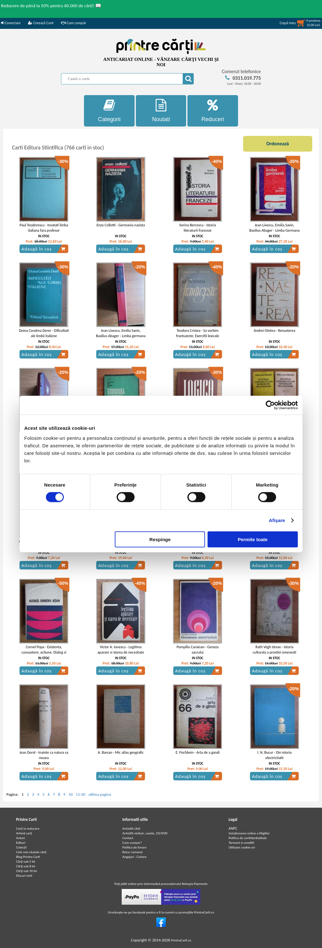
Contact (127, 838)
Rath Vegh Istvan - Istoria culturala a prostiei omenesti (275, 649)
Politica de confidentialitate (248, 838)
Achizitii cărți (131, 829)
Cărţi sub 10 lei (26, 871)
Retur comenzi (132, 852)
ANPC (233, 828)
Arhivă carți (24, 833)
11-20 (80, 794)
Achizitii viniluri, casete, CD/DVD (144, 833)
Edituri (20, 843)
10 (71, 794)
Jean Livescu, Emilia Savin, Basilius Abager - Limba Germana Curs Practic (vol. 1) (274, 230)
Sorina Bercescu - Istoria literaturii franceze (197, 228)
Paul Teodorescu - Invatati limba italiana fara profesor (43, 228)
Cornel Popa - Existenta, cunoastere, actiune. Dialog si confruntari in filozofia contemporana (43, 655)
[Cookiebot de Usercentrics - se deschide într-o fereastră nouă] (270, 405)
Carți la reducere (27, 829)
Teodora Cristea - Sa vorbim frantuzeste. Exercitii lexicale (197, 333)
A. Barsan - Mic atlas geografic (121, 752)
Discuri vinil (24, 876)
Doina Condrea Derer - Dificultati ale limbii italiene (44, 333)
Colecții (21, 847)
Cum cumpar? (132, 843)
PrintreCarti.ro (181, 940)
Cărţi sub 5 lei (25, 861)
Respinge (160, 539)
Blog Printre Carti (28, 857)
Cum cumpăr (73, 23)
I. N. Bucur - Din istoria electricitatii (274, 755)
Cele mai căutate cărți (31, 852)
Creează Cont (40, 23)
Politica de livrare (134, 847)
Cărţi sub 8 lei (25, 866)
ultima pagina (99, 794)
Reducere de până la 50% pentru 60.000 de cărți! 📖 (51, 5)
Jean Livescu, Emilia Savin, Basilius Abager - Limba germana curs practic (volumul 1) (121, 335)
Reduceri (212, 110)
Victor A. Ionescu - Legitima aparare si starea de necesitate (120, 649)
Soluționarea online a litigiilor (249, 833)
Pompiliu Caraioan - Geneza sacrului (198, 649)
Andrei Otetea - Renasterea (274, 330)
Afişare (277, 520)
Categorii (109, 110)
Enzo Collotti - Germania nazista (121, 225)
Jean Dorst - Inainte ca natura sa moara (43, 755)
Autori (20, 838)
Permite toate (253, 539)
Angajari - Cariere (134, 857)
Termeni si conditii (241, 843)
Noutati (161, 110)
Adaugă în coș (43, 249)
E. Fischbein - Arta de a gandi (197, 752)
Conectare (10, 23)
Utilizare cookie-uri (242, 847)
